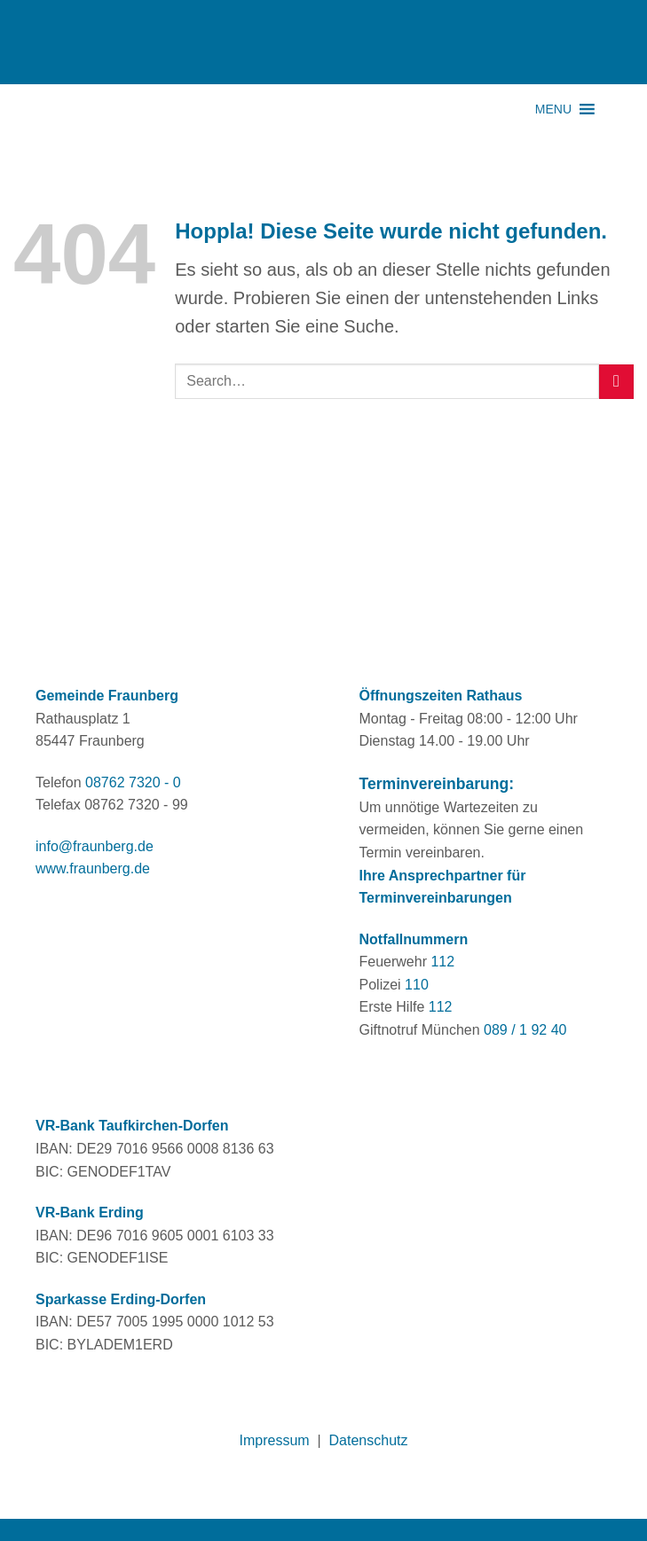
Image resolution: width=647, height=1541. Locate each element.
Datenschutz (368, 1440)
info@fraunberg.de (95, 846)
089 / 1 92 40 (525, 1029)
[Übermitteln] (616, 381)
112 (442, 961)
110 (417, 984)
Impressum (275, 1440)
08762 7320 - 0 (133, 782)
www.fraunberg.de (93, 868)
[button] (553, 109)
